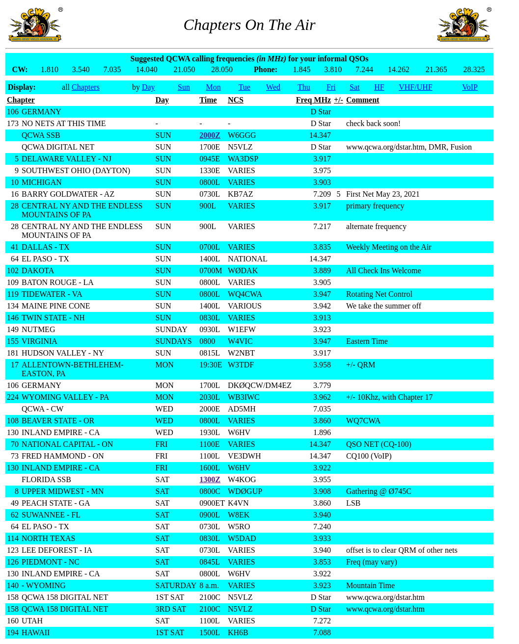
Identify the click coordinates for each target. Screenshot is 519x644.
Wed (273, 87)
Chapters (86, 87)
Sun (184, 87)
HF (379, 87)
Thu (304, 87)
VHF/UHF (415, 87)
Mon (213, 87)
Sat (354, 87)
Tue (244, 87)
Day (148, 87)
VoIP (470, 87)
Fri (331, 87)
